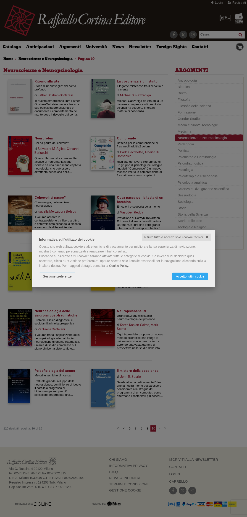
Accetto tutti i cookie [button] (190, 276)
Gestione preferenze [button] (57, 276)
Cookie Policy (118, 266)
